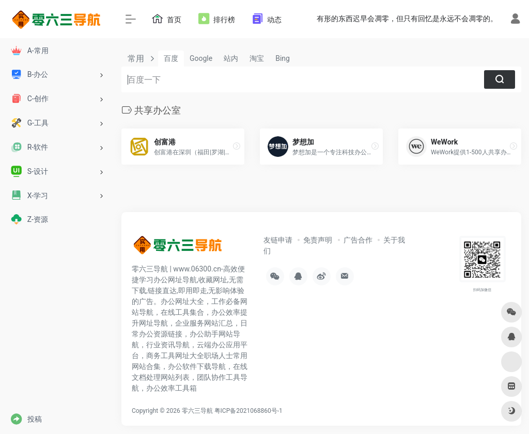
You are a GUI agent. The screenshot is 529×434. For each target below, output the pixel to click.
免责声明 (317, 240)
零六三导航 (197, 410)
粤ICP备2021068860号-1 (248, 410)
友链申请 (277, 240)
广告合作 (358, 240)
